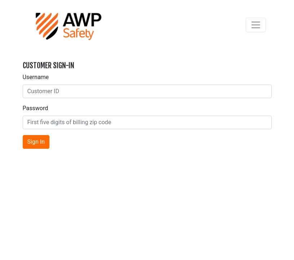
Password (35, 108)
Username (36, 77)
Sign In (36, 141)
